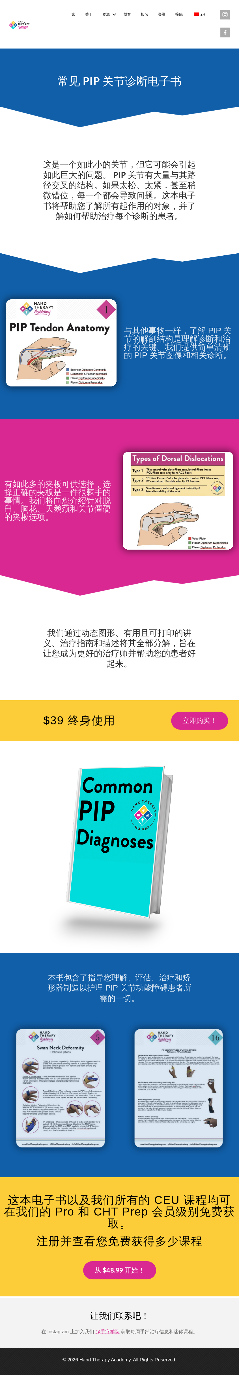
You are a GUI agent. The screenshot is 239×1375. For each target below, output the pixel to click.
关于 (88, 14)
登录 (161, 14)
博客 (127, 14)
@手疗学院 (107, 1331)
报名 (144, 14)
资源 (106, 14)
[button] (114, 14)
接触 (179, 14)
